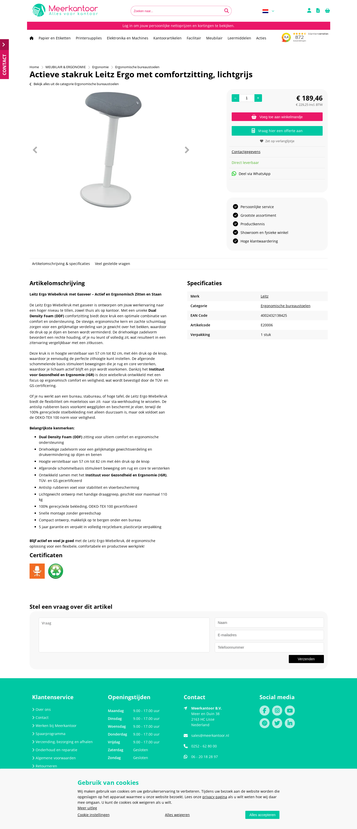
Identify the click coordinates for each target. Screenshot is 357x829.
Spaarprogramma (48, 733)
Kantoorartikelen (167, 38)
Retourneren (44, 766)
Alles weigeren (177, 814)
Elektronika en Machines (127, 38)
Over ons (41, 709)
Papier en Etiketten (55, 38)
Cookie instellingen (94, 814)
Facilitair (194, 38)
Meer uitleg (87, 808)
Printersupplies (89, 38)
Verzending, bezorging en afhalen (62, 741)
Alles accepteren (262, 815)
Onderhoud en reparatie (54, 749)
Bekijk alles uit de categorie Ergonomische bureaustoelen (74, 84)
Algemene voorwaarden (54, 757)
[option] (111, 149)
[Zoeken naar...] (227, 11)
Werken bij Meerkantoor (54, 725)
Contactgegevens (246, 151)
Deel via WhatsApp (251, 173)
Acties (261, 38)
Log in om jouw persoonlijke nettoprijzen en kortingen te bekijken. (178, 25)
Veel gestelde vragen (112, 263)
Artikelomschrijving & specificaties (61, 263)
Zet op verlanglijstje (277, 141)
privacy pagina (214, 796)
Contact (40, 717)
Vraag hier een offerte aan (277, 130)
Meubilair (214, 38)
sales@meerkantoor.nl (210, 735)
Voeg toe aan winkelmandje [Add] (277, 117)
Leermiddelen (239, 38)
